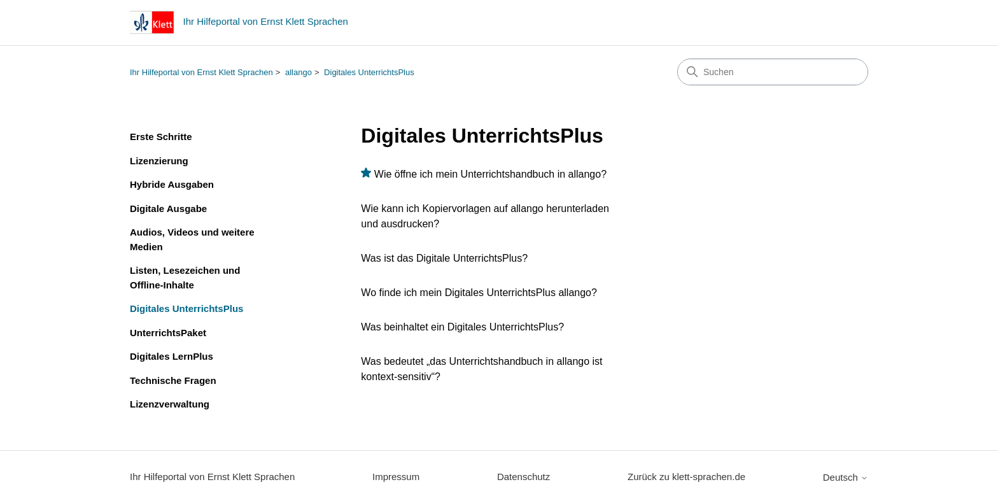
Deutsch (845, 477)
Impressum (395, 476)
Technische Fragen (173, 380)
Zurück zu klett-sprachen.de (686, 476)
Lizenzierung (159, 160)
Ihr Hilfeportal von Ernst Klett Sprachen (201, 72)
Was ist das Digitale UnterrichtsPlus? (444, 258)
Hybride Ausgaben (172, 184)
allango (298, 72)
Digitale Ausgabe (168, 208)
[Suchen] (773, 72)
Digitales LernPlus (171, 356)
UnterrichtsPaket (168, 332)
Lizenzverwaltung (169, 404)
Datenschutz (523, 476)
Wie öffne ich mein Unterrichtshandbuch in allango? (490, 174)
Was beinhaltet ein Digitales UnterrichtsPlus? (462, 327)
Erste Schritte (161, 136)
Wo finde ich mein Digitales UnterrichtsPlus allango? (479, 292)
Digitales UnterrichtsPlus (369, 72)
